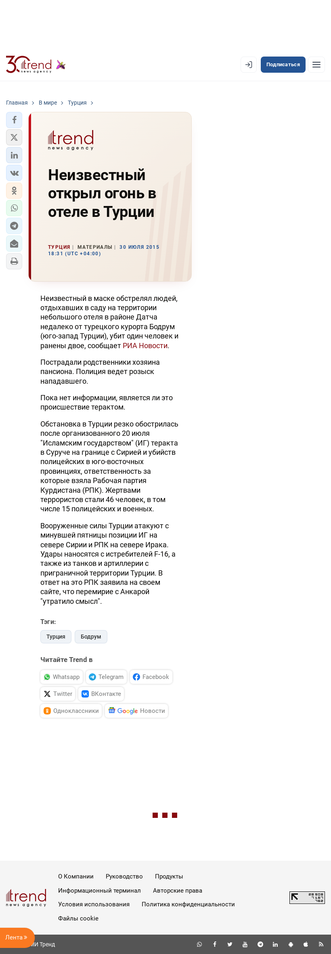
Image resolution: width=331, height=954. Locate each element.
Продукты (169, 876)
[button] (14, 120)
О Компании (76, 876)
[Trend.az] (36, 65)
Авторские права (177, 890)
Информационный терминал (99, 890)
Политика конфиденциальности (188, 904)
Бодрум (91, 636)
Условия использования (94, 904)
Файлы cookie (78, 918)
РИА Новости (145, 345)
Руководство (124, 876)
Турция (55, 636)
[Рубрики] (316, 65)
